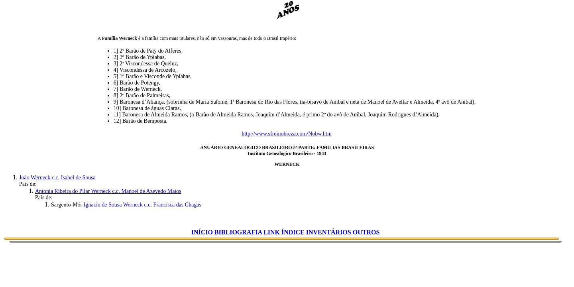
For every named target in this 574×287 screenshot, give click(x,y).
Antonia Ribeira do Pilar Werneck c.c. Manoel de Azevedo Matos (108, 191)
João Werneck (34, 178)
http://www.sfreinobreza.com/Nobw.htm (287, 134)
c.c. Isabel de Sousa (74, 178)
